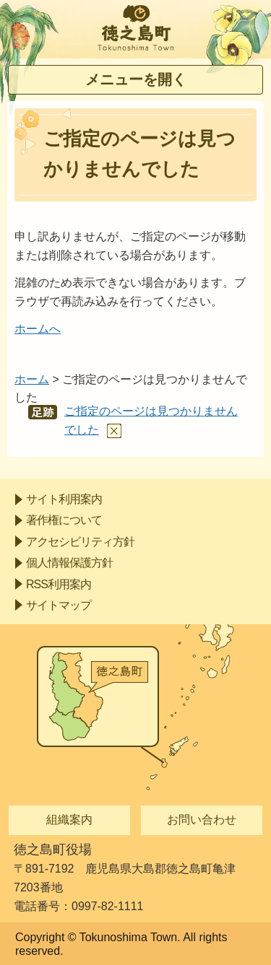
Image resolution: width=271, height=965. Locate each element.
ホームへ (37, 329)
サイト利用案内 (64, 499)
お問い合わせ (201, 819)
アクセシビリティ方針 (80, 542)
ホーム (31, 379)
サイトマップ (58, 605)
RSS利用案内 (58, 584)
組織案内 (69, 819)
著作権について (64, 520)
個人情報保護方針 (69, 562)
